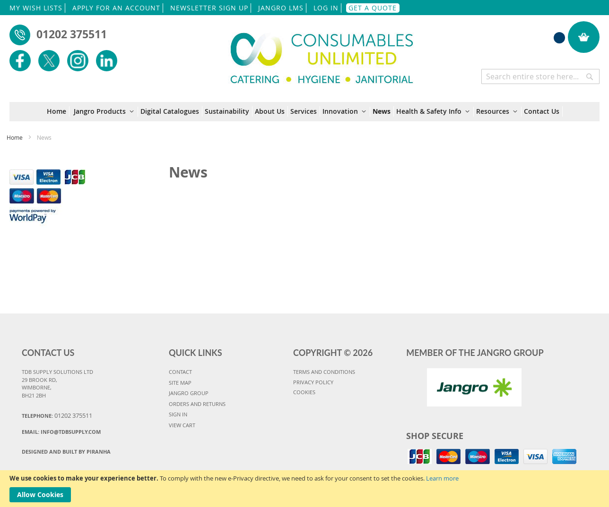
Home (15, 137)
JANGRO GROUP (189, 393)
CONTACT (180, 371)
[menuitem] (58, 111)
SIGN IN (178, 414)
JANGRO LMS (281, 7)
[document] (304, 488)
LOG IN (326, 7)
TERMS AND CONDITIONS (324, 371)
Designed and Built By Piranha (66, 451)
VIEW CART (182, 425)
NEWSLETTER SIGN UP (209, 7)
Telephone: (57, 415)
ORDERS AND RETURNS (197, 403)
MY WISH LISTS (35, 7)
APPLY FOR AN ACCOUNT (116, 7)
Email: (61, 431)
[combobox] (540, 76)
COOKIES (304, 392)
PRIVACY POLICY (313, 382)
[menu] (304, 111)
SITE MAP (180, 382)
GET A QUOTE (372, 7)
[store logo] (322, 52)
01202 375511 (71, 34)
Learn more (442, 478)
